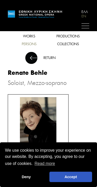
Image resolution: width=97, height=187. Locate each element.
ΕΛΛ (84, 12)
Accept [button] (70, 177)
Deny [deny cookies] (26, 177)
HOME (35, 15)
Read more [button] (45, 163)
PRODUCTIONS (68, 36)
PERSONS (29, 44)
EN (83, 16)
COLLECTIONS (68, 44)
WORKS (29, 36)
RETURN (49, 58)
